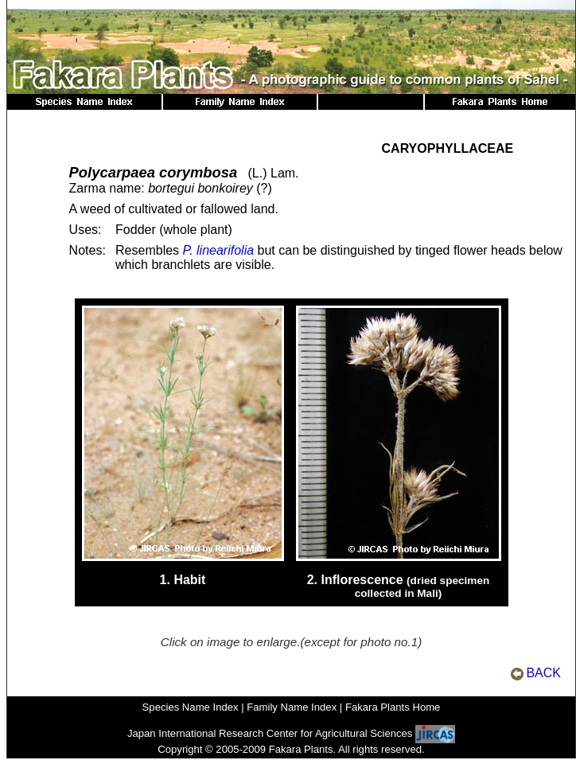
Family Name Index (292, 707)
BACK (543, 673)
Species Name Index (190, 707)
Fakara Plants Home (393, 707)
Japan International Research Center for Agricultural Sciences (270, 733)
